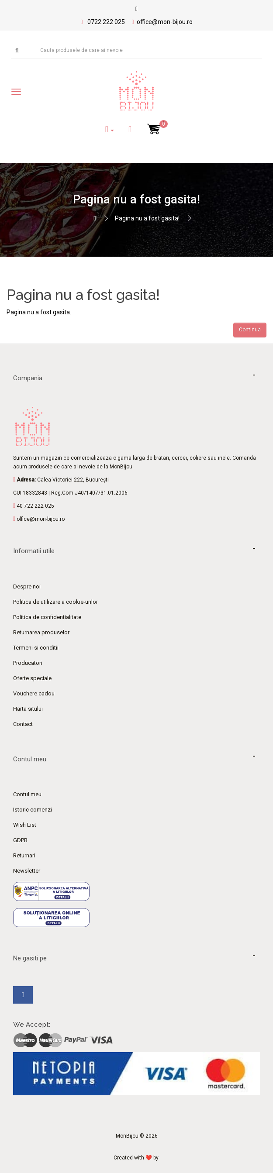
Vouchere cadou (34, 693)
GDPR (20, 840)
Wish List (24, 825)
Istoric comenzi (32, 809)
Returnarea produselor (41, 632)
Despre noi (27, 586)
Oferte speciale (32, 678)
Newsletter (26, 870)
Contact (23, 724)
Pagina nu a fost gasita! (147, 218)
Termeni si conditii (36, 647)
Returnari (24, 855)
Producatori (27, 663)
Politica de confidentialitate (47, 617)
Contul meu (27, 794)
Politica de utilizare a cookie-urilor (55, 602)
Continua (250, 330)
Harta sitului (28, 708)
